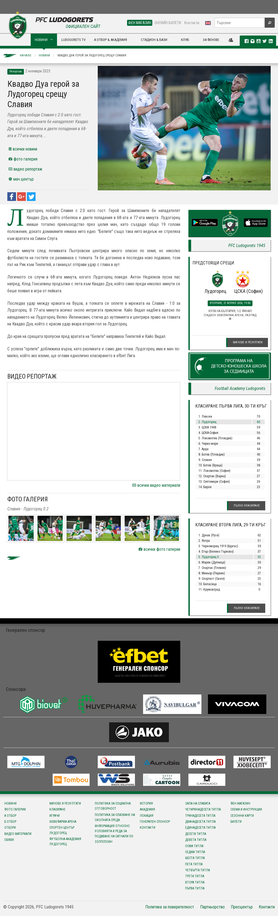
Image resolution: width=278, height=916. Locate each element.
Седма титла (195, 852)
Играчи (54, 816)
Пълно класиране (247, 505)
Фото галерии (15, 809)
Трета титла (194, 876)
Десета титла (195, 834)
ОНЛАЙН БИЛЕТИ (167, 23)
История (146, 803)
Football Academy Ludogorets (240, 388)
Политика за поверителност (169, 906)
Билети (236, 822)
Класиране (57, 809)
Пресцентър (242, 906)
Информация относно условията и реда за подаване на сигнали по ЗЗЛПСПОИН (114, 834)
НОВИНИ (41, 40)
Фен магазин (240, 803)
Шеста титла (195, 858)
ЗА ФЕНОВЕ (211, 40)
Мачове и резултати (248, 342)
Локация (146, 816)
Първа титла (194, 888)
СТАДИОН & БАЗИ (154, 40)
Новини (44, 55)
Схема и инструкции (246, 809)
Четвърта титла (197, 870)
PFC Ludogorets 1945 (246, 245)
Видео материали (17, 834)
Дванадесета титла (200, 822)
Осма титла (194, 846)
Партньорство (212, 906)
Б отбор (10, 822)
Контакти (191, 23)
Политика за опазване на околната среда (115, 817)
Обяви (9, 840)
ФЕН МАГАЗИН (139, 23)
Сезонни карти (242, 816)
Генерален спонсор (155, 822)
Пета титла (194, 864)
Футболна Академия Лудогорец (65, 841)
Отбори (10, 827)
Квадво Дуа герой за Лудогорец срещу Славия (92, 55)
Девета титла (195, 840)
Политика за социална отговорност (113, 806)
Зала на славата (197, 803)
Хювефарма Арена (62, 822)
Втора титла (194, 882)
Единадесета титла (200, 827)
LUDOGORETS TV (73, 40)
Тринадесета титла (200, 816)
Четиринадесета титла (203, 809)
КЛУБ (185, 40)
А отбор (10, 816)
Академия (147, 809)
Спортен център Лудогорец (61, 830)
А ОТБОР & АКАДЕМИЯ (110, 40)
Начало (25, 55)
